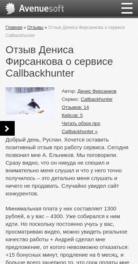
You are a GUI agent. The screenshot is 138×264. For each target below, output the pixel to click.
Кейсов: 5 (72, 115)
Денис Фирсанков (97, 91)
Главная (14, 27)
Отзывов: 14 (75, 107)
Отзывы (35, 27)
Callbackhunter (97, 99)
